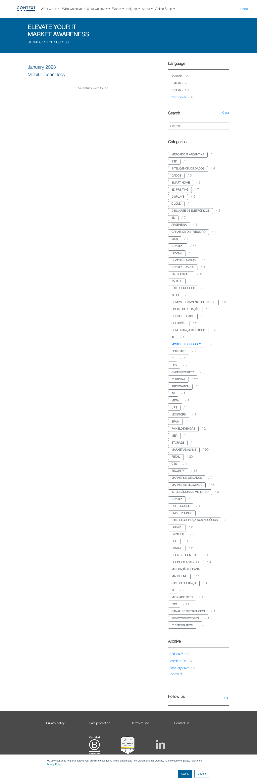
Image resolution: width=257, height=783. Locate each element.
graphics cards (183, 260)
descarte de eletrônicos (190, 211)
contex (176, 499)
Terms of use (140, 723)
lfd (174, 365)
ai (172, 337)
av (173, 393)
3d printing (179, 190)
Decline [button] (202, 773)
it (172, 358)
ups (174, 407)
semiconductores (185, 618)
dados (176, 176)
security (178, 471)
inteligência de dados (187, 168)
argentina (179, 225)
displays (178, 197)
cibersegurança (183, 583)
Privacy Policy (54, 764)
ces (174, 464)
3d (173, 218)
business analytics (185, 562)
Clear (225, 112)
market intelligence (186, 485)
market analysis (183, 450)
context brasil (182, 316)
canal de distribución (188, 611)
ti (172, 590)
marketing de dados (186, 478)
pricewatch (180, 386)
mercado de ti (182, 597)
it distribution (182, 625)
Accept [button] (185, 773)
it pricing (178, 379)
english (180, 90)
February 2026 (182, 668)
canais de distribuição (188, 232)
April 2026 (179, 654)
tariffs (176, 281)
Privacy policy (55, 723)
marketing (179, 576)
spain (175, 422)
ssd (174, 161)
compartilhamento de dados (193, 302)
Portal (244, 9)
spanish (180, 76)
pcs (174, 541)
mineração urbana (185, 569)
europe (176, 527)
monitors (178, 414)
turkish (179, 83)
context (177, 246)
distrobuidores (183, 288)
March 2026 (180, 661)
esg (174, 604)
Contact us (181, 723)
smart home (180, 183)
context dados (182, 267)
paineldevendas (183, 429)
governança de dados (188, 330)
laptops (177, 534)
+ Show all (175, 674)
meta (175, 400)
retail (175, 457)
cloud (176, 204)
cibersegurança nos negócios (194, 520)
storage (177, 443)
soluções (178, 323)
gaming (176, 548)
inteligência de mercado (189, 492)
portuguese (182, 97)
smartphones (181, 513)
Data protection (99, 723)
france (176, 253)
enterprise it (181, 274)
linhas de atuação (185, 309)
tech (175, 295)
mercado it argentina (187, 154)
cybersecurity (182, 372)
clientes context (184, 555)
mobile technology (186, 344)
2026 (174, 239)
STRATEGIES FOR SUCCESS (48, 42)
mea (174, 436)
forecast (178, 351)
